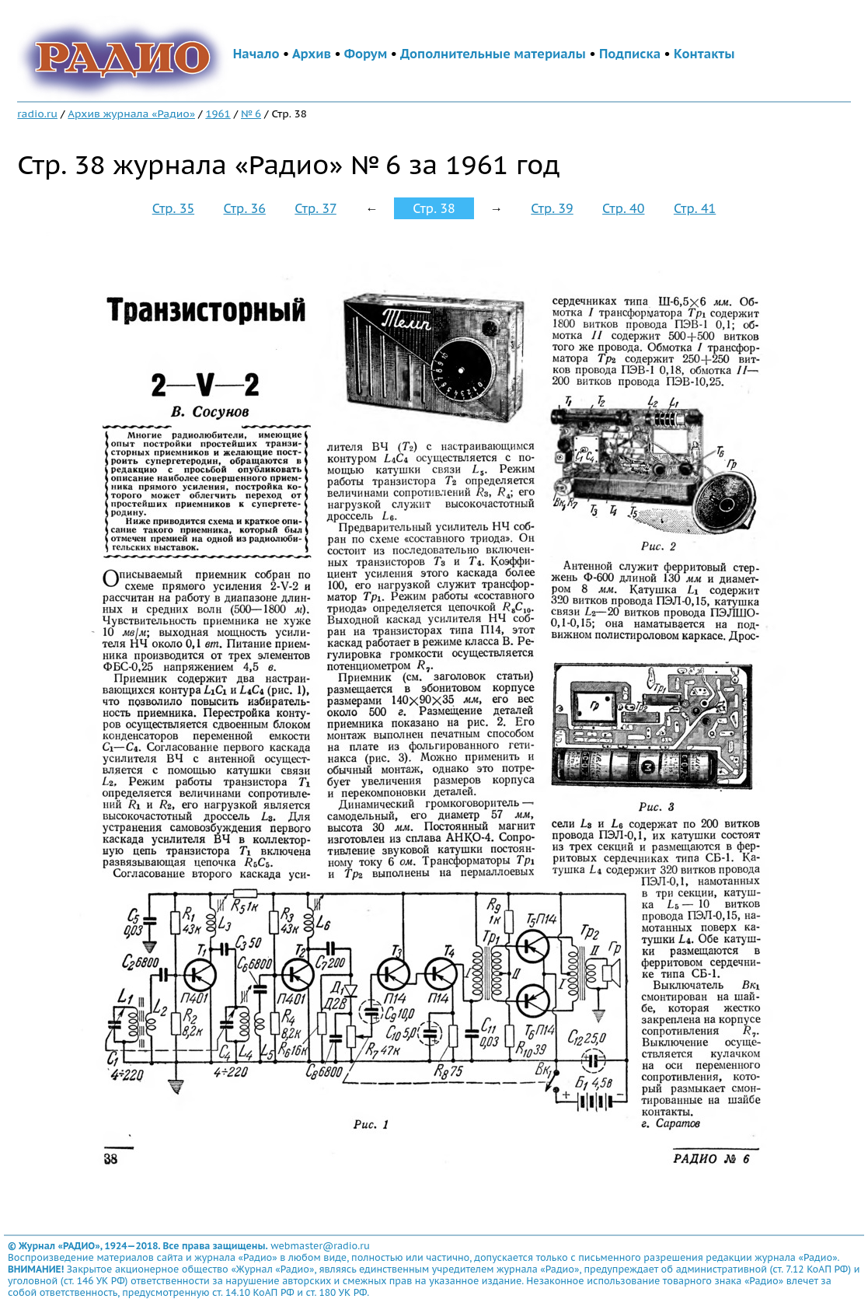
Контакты (704, 53)
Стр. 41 (695, 208)
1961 (217, 113)
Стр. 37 (315, 208)
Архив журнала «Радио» (131, 113)
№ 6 (251, 113)
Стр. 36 (245, 208)
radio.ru (37, 113)
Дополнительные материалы (493, 53)
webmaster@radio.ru (320, 1246)
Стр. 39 (552, 208)
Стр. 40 (623, 208)
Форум (366, 53)
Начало (256, 53)
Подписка (630, 53)
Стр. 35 (173, 208)
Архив (311, 53)
